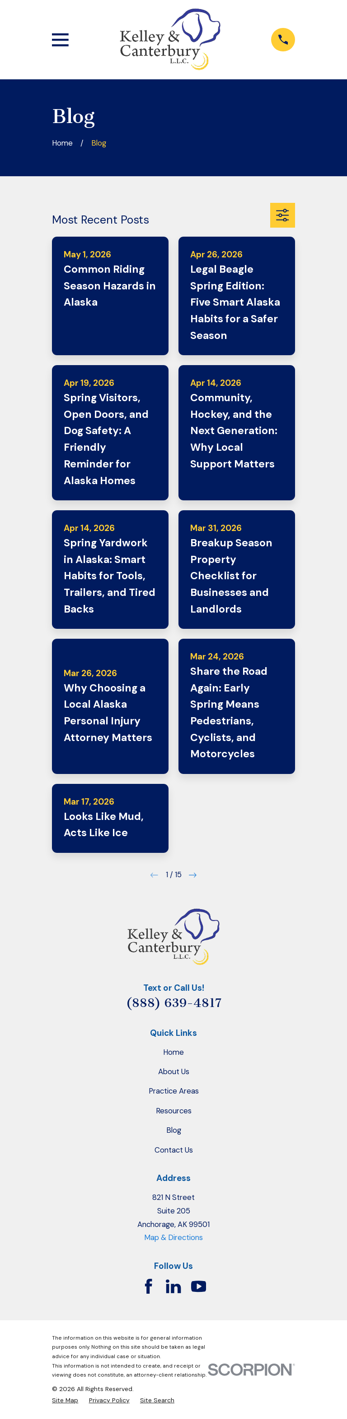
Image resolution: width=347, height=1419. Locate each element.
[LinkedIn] (173, 1286)
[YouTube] (198, 1286)
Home (173, 1052)
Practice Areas (174, 1091)
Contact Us (174, 1150)
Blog (173, 1130)
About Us (173, 1071)
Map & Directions (173, 1237)
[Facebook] (148, 1286)
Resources (174, 1111)
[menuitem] (65, 1400)
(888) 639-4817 (173, 1003)
